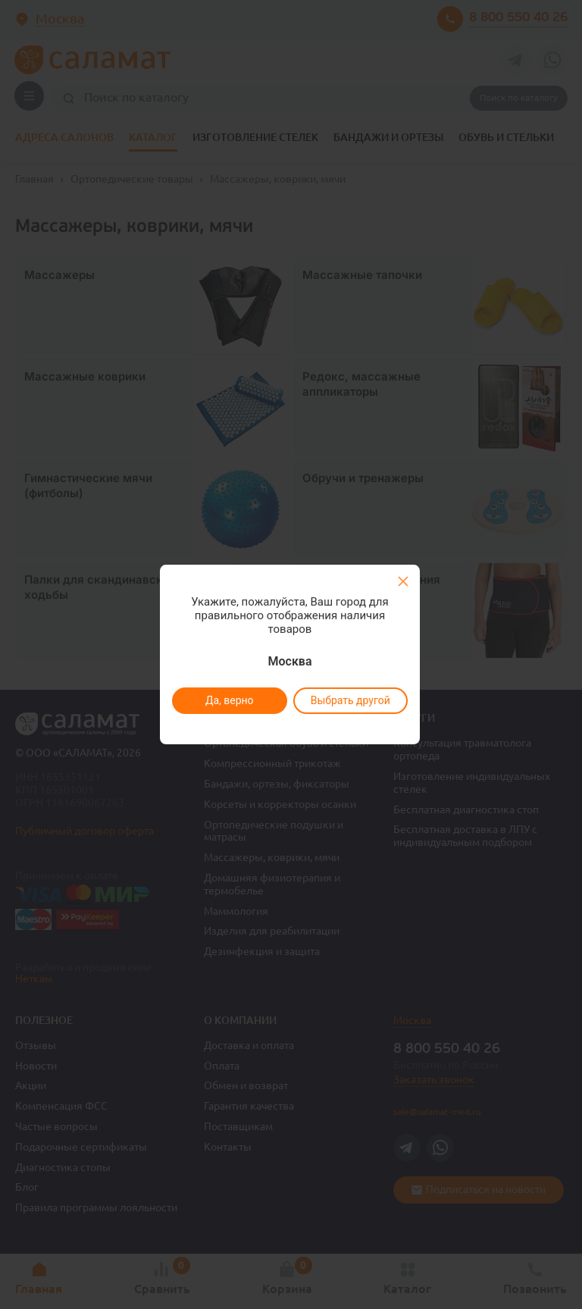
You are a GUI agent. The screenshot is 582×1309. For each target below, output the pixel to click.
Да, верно (229, 700)
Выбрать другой (350, 700)
